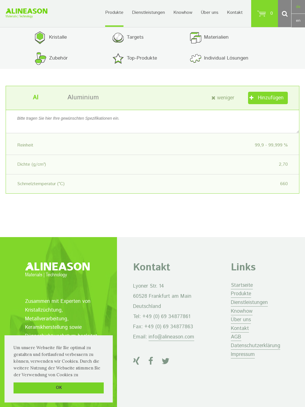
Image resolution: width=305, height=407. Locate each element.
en (298, 20)
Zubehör (58, 58)
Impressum (243, 354)
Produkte (114, 12)
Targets (135, 37)
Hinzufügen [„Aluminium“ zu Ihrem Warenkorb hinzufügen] (271, 98)
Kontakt (235, 12)
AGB (236, 337)
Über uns (209, 12)
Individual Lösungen (226, 58)
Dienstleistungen (148, 12)
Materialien (216, 37)
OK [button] (59, 388)
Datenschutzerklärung (255, 345)
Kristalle (58, 37)
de (298, 7)
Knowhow (182, 12)
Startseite (242, 285)
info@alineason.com (171, 337)
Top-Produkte (142, 58)
